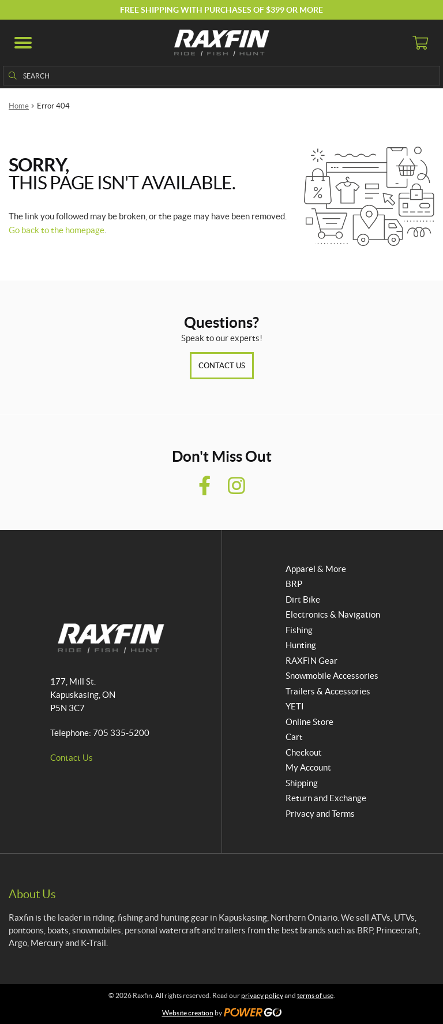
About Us (32, 894)
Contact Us (221, 365)
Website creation (187, 1012)
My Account (308, 767)
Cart (294, 737)
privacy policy (262, 995)
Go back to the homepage (56, 230)
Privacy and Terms (320, 814)
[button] (23, 43)
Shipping (302, 783)
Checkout (304, 752)
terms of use (315, 995)
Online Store (309, 722)
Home (19, 106)
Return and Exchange (326, 798)
